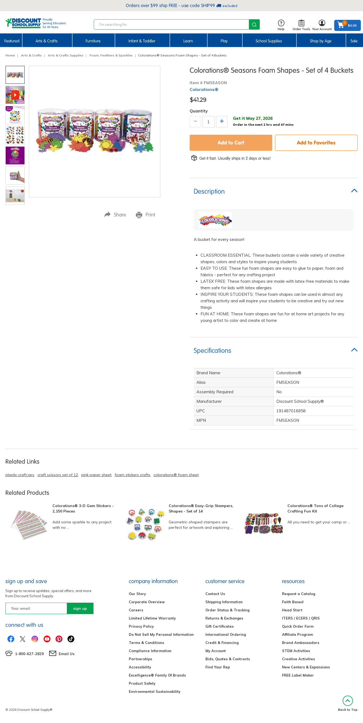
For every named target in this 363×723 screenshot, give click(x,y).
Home (10, 55)
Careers (136, 610)
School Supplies (269, 41)
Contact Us (215, 594)
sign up (80, 608)
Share (115, 215)
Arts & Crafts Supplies (65, 55)
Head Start (292, 610)
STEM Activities (296, 651)
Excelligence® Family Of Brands (157, 675)
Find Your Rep (217, 667)
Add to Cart (231, 142)
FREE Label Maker (298, 675)
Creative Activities (298, 659)
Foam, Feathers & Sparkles (110, 55)
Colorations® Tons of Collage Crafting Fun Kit (315, 508)
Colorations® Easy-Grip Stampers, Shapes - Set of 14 (201, 508)
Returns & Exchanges (224, 618)
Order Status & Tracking (227, 610)
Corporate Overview (147, 602)
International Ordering (225, 634)
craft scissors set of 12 (57, 474)
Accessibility (140, 667)
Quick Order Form (298, 626)
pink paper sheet (96, 474)
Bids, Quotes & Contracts (227, 659)
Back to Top (348, 704)
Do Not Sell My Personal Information (161, 634)
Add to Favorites (316, 142)
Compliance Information (150, 651)
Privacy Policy (141, 626)
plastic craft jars (19, 474)
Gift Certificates (219, 626)
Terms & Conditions (146, 642)
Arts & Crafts (47, 41)
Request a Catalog (298, 594)
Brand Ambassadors (300, 642)
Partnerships (140, 659)
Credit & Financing (222, 642)
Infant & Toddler (142, 41)
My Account (215, 651)
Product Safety (142, 683)
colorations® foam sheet (176, 474)
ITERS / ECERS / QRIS (301, 618)
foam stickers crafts (132, 474)
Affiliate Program (297, 634)
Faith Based (292, 602)
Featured (11, 41)
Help (281, 25)
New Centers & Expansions (306, 667)
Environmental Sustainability (154, 691)
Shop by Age (320, 41)
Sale (354, 41)
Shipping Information (224, 602)
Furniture (93, 41)
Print (145, 215)
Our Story (137, 594)
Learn (188, 41)
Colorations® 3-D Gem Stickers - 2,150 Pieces (83, 508)
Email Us (66, 654)
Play (224, 41)
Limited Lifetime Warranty (152, 618)
